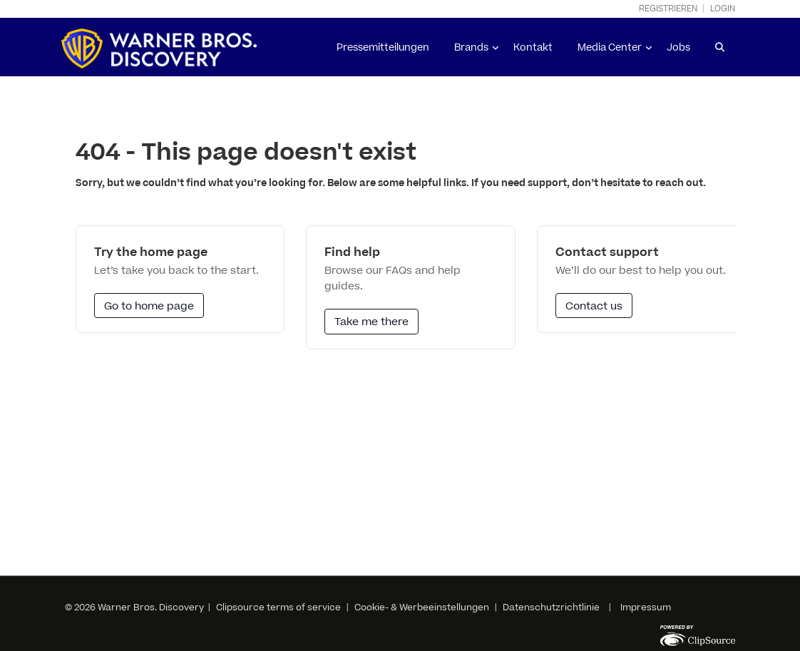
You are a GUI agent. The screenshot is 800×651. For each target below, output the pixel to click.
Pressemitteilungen (383, 48)
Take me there (371, 321)
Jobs (678, 48)
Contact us (593, 306)
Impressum (645, 607)
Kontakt (533, 48)
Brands (471, 48)
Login (722, 9)
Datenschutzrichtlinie (551, 607)
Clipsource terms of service (279, 607)
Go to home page (149, 306)
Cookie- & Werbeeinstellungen (421, 607)
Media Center (610, 48)
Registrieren (668, 9)
